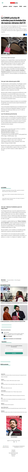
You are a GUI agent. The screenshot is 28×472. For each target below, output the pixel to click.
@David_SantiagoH (11, 57)
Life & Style (3, 390)
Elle (1, 386)
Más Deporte (17, 408)
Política (2, 379)
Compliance (13, 451)
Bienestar (18, 412)
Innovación (23, 399)
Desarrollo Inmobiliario (8, 395)
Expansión (3, 374)
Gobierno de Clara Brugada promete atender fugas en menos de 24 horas (14, 302)
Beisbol (4, 408)
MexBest (3, 411)
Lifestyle (20, 408)
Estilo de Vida (22, 412)
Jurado (26, 412)
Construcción (3, 395)
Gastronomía (3, 412)
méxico (10, 6)
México (5, 380)
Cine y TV (12, 391)
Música (15, 391)
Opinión (15, 380)
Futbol (2, 408)
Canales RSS (13, 454)
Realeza (6, 384)
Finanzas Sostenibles (18, 399)
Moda (12, 384)
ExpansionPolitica (16, 442)
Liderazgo (6, 404)
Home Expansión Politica (8, 375)
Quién (2, 383)
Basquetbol (13, 408)
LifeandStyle (5, 376)
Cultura (22, 384)
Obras (24, 375)
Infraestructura (14, 395)
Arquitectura (19, 395)
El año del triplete (14, 437)
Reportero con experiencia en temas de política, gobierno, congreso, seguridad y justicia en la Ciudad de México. (14, 334)
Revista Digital (24, 408)
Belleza (14, 384)
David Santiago (6, 332)
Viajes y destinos (10, 412)
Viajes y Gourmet (18, 384)
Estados (13, 380)
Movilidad (13, 399)
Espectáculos (3, 384)
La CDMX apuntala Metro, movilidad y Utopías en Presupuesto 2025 (13, 321)
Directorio (13, 455)
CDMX (20, 6)
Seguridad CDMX (5, 281)
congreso (15, 6)
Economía (13, 375)
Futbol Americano (8, 408)
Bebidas (6, 412)
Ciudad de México (10, 280)
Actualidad (2, 404)
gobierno (5, 6)
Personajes (15, 412)
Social (7, 399)
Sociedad (18, 380)
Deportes (9, 391)
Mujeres (2, 376)
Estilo (2, 391)
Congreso (7, 380)
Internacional (17, 375)
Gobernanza (10, 399)
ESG (25, 375)
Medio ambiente (3, 399)
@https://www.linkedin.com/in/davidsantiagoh (13, 338)
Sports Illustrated (4, 407)
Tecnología (21, 375)
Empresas (2, 375)
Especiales (12, 404)
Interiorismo (23, 395)
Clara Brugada (17, 280)
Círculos (9, 384)
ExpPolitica (12, 442)
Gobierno (2, 380)
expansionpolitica (14, 442)
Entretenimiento (5, 391)
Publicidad (13, 450)
